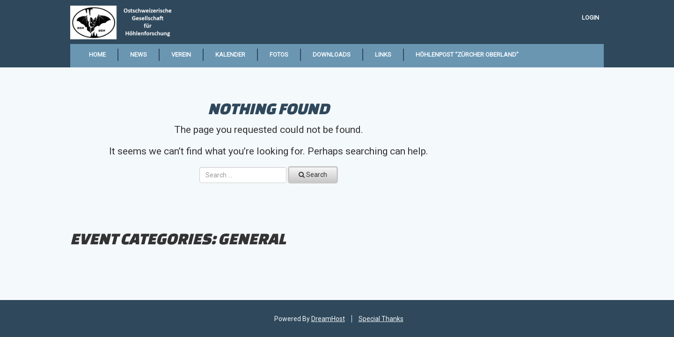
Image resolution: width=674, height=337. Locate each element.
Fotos (279, 54)
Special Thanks (381, 318)
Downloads (332, 54)
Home (97, 54)
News (138, 54)
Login (590, 17)
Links (383, 54)
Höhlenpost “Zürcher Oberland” (467, 54)
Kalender (230, 54)
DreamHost (328, 318)
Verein (181, 54)
